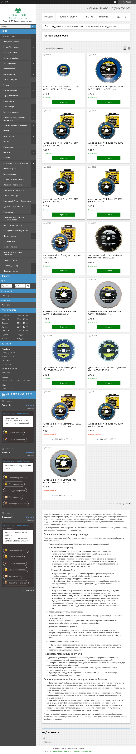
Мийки (6, 141)
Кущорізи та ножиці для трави (16, 230)
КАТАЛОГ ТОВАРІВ (9, 36)
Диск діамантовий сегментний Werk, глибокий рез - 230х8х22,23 (105, 256)
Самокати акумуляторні (14, 190)
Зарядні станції (10, 260)
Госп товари (8, 136)
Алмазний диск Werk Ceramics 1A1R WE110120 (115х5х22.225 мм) (59, 481)
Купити (63, 102)
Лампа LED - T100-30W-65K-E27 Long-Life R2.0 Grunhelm (17, 539)
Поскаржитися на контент (62, 751)
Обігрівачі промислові (13, 185)
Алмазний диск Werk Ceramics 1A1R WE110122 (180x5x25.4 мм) (104, 312)
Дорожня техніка (10, 271)
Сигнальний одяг (10, 195)
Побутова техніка (11, 41)
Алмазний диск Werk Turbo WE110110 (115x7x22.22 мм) (105, 425)
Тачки (6, 85)
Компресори (8, 106)
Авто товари (9, 74)
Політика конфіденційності (84, 751)
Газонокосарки (10, 174)
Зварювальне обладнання (15, 125)
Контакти (103, 17)
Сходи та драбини (11, 58)
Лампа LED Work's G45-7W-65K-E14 (16, 534)
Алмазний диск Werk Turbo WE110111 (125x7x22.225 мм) (60, 144)
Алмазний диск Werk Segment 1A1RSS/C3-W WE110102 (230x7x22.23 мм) (107, 87)
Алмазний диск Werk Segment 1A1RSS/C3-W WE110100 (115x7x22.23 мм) (62, 425)
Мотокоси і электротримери (15, 163)
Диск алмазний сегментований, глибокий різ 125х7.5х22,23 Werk (107, 368)
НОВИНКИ (47, 742)
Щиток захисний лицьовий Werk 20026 (18, 467)
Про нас (89, 17)
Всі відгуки (27, 590)
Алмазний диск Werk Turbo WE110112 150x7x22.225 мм (105, 144)
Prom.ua (81, 749)
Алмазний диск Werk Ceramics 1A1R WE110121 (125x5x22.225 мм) (59, 312)
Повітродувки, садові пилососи (12, 253)
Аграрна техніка (10, 95)
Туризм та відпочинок (13, 206)
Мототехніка (9, 68)
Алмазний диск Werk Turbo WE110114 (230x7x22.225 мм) (105, 200)
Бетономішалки (10, 90)
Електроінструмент (12, 112)
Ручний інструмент (11, 47)
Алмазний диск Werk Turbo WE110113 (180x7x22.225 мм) (60, 200)
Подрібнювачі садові (12, 225)
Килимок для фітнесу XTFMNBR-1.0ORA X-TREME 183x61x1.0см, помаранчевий (17, 420)
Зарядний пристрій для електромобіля (13, 218)
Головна (48, 17)
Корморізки (8, 101)
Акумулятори (9, 241)
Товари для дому (10, 265)
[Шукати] (33, 26)
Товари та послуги (67, 17)
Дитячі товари (9, 236)
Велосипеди (8, 212)
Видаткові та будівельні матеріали (14, 118)
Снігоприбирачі (10, 79)
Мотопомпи (8, 147)
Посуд (6, 130)
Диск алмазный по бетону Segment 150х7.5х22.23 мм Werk (59, 368)
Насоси (6, 152)
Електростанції (10, 52)
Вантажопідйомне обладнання (17, 201)
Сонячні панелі (10, 247)
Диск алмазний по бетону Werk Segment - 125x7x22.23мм (62, 256)
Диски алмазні (91, 26)
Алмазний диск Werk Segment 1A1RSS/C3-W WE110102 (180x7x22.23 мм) (62, 87)
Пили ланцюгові (10, 168)
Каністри (7, 157)
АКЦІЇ (45, 738)
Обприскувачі (9, 63)
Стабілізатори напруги (13, 179)
